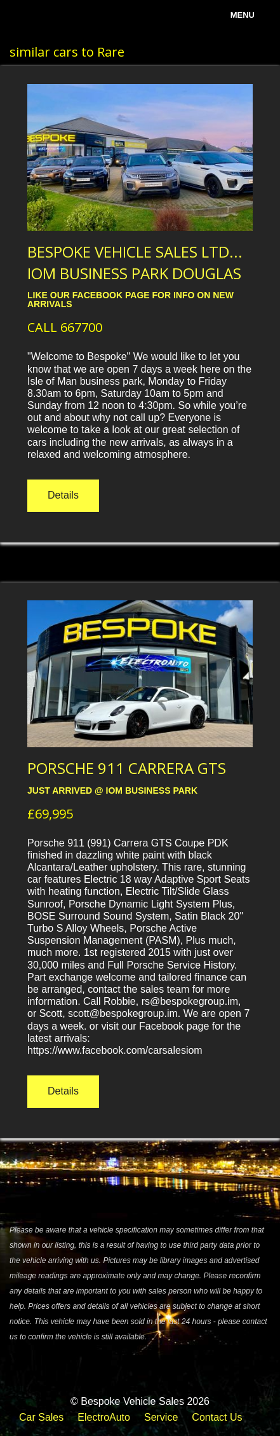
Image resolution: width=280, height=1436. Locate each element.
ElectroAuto (103, 1417)
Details (63, 495)
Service (161, 1417)
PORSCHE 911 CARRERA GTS (126, 767)
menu (242, 15)
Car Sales (41, 1417)
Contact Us (217, 1417)
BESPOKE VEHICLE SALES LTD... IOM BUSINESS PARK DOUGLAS (135, 262)
